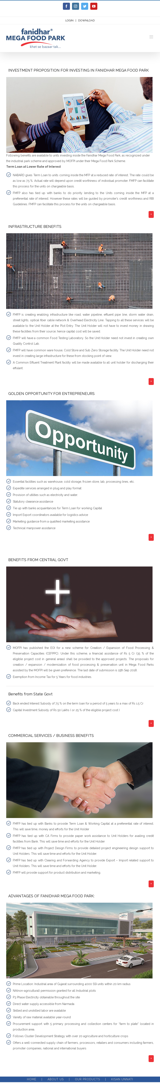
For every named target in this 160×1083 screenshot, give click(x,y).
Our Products (87, 1079)
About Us (56, 1079)
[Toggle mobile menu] (151, 37)
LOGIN (69, 20)
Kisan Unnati (122, 1079)
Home (31, 1079)
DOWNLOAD (86, 20)
